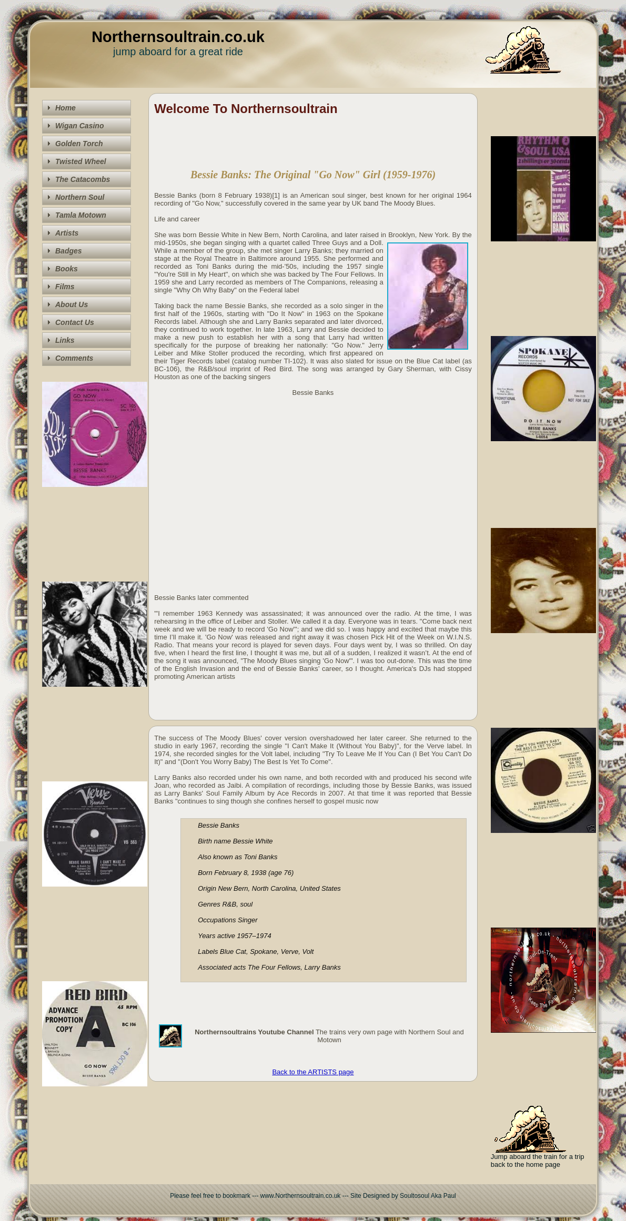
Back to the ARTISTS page (313, 1072)
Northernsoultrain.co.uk (178, 36)
